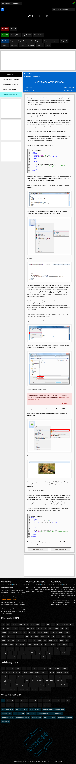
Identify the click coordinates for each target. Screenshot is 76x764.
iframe (63, 636)
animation (21, 713)
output (36, 644)
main (39, 640)
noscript (4, 644)
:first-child (12, 677)
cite (28, 628)
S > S (29, 668)
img (69, 636)
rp (7, 649)
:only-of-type (23, 685)
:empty (66, 672)
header (42, 636)
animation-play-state (49, 717)
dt (29, 632)
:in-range (58, 677)
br (3, 628)
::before (37, 672)
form (3, 636)
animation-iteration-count (22, 717)
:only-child (15, 685)
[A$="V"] (4, 672)
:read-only (5, 689)
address (14, 624)
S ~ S (40, 668)
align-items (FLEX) (35, 709)
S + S (34, 668)
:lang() (4, 681)
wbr (49, 657)
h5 (27, 636)
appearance (5, 721)
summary (21, 653)
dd (62, 628)
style (10, 653)
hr (48, 636)
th (68, 653)
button (8, 628)
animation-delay (31, 713)
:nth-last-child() (49, 681)
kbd (13, 640)
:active (25, 672)
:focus (45, 677)
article (26, 624)
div (20, 632)
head (36, 636)
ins (9, 640)
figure (60, 632)
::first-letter (21, 677)
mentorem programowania (8, 599)
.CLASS (18, 668)
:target (41, 689)
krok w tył (39, 549)
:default (52, 672)
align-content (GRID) (21, 709)
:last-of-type (20, 681)
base (48, 624)
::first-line (28, 677)
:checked (44, 672)
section (44, 649)
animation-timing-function (65, 717)
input (3, 640)
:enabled (4, 677)
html (53, 636)
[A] (45, 668)
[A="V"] (51, 668)
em (34, 632)
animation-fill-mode (7, 717)
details (4, 632)
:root (27, 689)
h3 (17, 636)
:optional (32, 685)
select (50, 649)
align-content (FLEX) (7, 709)
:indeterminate (67, 677)
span (68, 649)
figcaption (54, 632)
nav (67, 640)
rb (3, 649)
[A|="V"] (18, 672)
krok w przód (59, 549)
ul (33, 657)
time (9, 657)
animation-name (36, 717)
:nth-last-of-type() (60, 681)
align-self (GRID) (6, 713)
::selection (34, 689)
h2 (13, 636)
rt (12, 649)
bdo (58, 624)
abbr (8, 624)
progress (65, 644)
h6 (31, 636)
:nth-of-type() (5, 685)
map (45, 640)
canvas (15, 628)
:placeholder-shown (62, 685)
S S (24, 668)
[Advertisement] (38, 60)
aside (32, 624)
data (50, 628)
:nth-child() (39, 681)
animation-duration (57, 713)
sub (15, 653)
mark (50, 640)
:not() (32, 681)
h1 (8, 636)
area (20, 624)
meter (61, 640)
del (66, 628)
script (37, 649)
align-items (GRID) (48, 709)
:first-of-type (37, 677)
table (32, 653)
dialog (15, 632)
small (56, 649)
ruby (22, 649)
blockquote (65, 624)
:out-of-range (40, 685)
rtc (17, 649)
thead (3, 657)
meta (55, 640)
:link (27, 681)
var (38, 657)
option (29, 644)
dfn (10, 632)
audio (37, 624)
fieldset (46, 632)
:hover (51, 677)
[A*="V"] (11, 672)
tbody (38, 653)
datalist (56, 628)
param (47, 644)
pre (59, 644)
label (18, 640)
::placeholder (50, 685)
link (35, 640)
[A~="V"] (57, 668)
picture (53, 644)
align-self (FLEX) (59, 709)
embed (40, 632)
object (11, 644)
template (49, 653)
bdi (53, 624)
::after (31, 672)
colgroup (43, 628)
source (62, 649)
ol (16, 644)
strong (4, 653)
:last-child (11, 681)
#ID (12, 668)
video (43, 657)
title (14, 657)
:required (21, 689)
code (32, 628)
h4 (22, 636)
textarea (57, 653)
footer (66, 632)
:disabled (59, 672)
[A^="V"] (65, 668)
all (14, 713)
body (71, 624)
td (43, 653)
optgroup (22, 644)
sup (28, 653)
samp (32, 649)
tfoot (63, 653)
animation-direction (43, 713)
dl (24, 632)
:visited (48, 689)
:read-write (13, 689)
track (24, 657)
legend (24, 640)
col (38, 628)
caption (22, 628)
